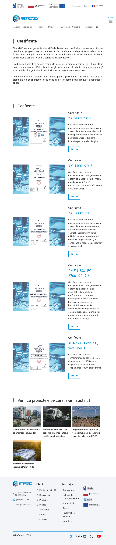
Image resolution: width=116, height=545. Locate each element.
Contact (89, 26)
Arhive (66, 508)
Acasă (17, 26)
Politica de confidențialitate (71, 497)
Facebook (70, 536)
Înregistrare (77, 6)
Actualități (65, 26)
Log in (86, 6)
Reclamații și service (69, 515)
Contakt (43, 519)
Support (77, 26)
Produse (42, 26)
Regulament (68, 490)
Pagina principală (47, 490)
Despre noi (28, 26)
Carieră (42, 514)
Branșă (53, 26)
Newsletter (68, 521)
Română (99, 6)
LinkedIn (81, 536)
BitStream (23, 484)
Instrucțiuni (68, 503)
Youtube (99, 536)
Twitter (91, 536)
